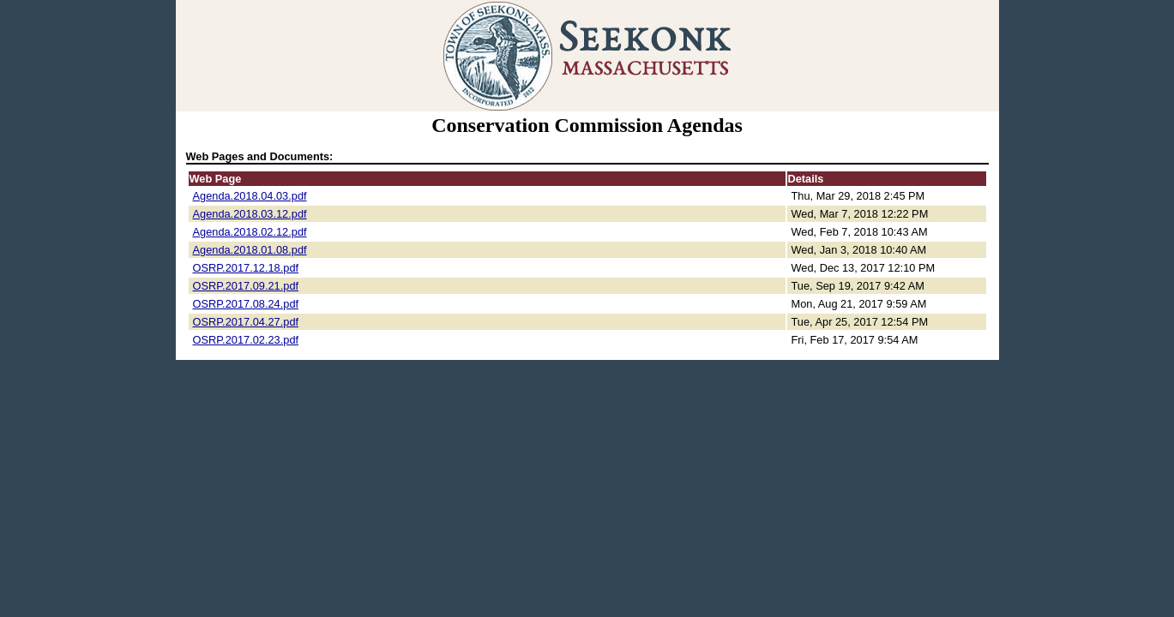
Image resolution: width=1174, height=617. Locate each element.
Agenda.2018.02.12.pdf (250, 231)
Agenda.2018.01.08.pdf (250, 249)
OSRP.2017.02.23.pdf (246, 339)
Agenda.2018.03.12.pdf (250, 213)
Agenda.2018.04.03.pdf (250, 195)
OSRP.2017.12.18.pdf (246, 267)
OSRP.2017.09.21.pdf (246, 285)
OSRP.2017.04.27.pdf (246, 321)
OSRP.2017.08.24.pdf (246, 303)
